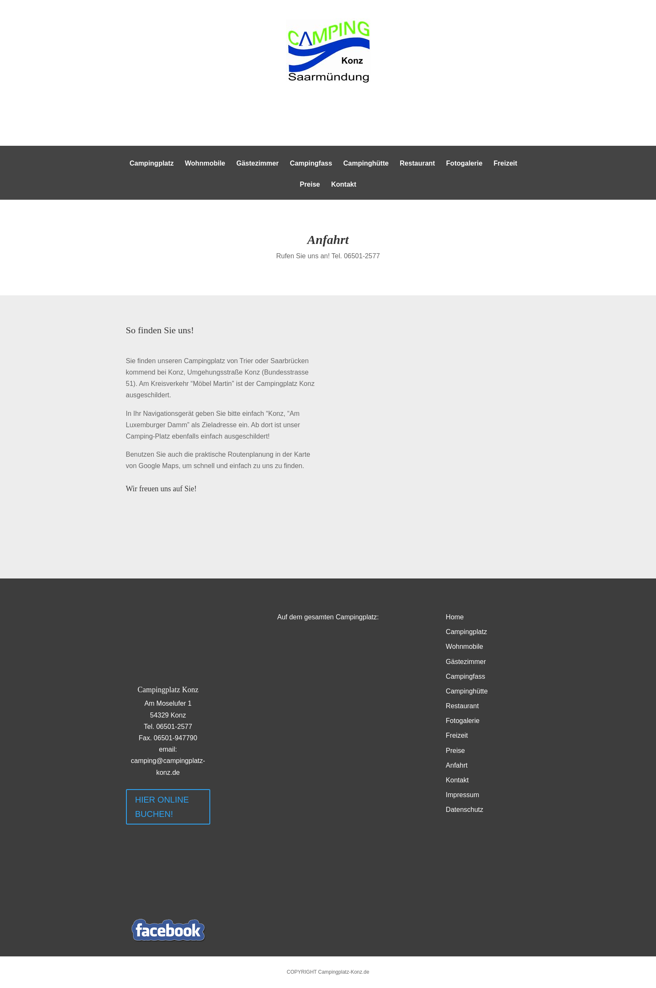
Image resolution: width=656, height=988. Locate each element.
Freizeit (505, 164)
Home (455, 617)
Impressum (462, 794)
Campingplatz (151, 164)
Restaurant (417, 164)
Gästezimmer (257, 164)
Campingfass (311, 164)
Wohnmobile (205, 164)
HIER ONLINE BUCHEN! (162, 807)
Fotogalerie (464, 164)
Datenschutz (464, 809)
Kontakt (343, 185)
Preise (310, 185)
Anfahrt (457, 765)
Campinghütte (366, 164)
